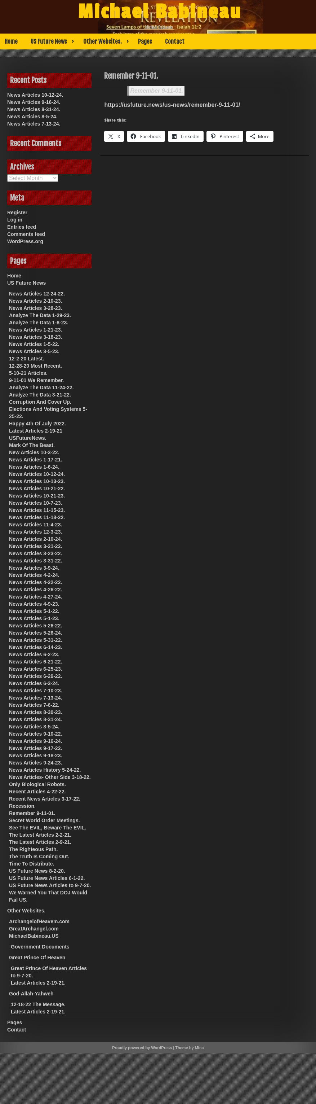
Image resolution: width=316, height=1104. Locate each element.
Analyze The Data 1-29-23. (40, 315)
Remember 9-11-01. (156, 91)
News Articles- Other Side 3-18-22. (50, 777)
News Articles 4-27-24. (35, 597)
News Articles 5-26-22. (35, 625)
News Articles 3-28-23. (35, 308)
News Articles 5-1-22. (34, 611)
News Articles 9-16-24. (33, 102)
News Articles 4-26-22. (35, 589)
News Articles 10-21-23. (37, 496)
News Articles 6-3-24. (34, 683)
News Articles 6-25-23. (35, 669)
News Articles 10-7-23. (35, 503)
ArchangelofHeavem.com (39, 921)
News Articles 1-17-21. (35, 460)
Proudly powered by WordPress (142, 1048)
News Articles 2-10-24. (35, 539)
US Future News (49, 41)
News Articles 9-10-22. (35, 734)
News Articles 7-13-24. (33, 124)
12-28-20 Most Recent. (35, 366)
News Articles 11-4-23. (35, 524)
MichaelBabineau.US (34, 936)
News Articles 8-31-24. (33, 109)
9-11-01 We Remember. (36, 380)
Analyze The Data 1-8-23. (38, 322)
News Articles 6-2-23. (34, 654)
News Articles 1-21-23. (35, 330)
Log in (14, 220)
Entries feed (21, 227)
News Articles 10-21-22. (37, 488)
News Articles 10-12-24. (35, 95)
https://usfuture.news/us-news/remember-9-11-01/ (172, 105)
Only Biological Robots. (37, 784)
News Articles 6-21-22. (35, 662)
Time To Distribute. (31, 864)
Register (17, 212)
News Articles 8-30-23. (35, 712)
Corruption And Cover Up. (40, 402)
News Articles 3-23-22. (35, 553)
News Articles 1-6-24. (34, 467)
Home (11, 41)
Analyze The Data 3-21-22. (40, 395)
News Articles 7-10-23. (35, 690)
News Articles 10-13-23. (37, 481)
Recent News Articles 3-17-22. (44, 799)
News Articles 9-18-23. (35, 755)
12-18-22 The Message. (38, 1004)
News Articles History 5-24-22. (45, 770)
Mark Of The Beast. (32, 445)
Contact (174, 41)
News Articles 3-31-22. (35, 561)
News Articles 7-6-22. (34, 705)
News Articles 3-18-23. (35, 337)
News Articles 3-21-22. (35, 546)
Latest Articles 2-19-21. (38, 983)
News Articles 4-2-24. (34, 575)
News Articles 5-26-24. (35, 633)
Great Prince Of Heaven (37, 957)
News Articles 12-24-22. (37, 294)
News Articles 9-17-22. (35, 748)
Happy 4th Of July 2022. (37, 423)
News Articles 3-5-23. (34, 351)
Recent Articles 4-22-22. (37, 791)
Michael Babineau (159, 12)
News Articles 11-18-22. (37, 517)
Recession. (22, 806)
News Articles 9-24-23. (35, 763)
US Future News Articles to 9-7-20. (50, 885)
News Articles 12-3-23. (35, 532)
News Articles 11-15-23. (37, 510)
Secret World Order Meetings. (44, 820)
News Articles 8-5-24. (32, 116)
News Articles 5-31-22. (35, 640)
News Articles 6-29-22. (35, 676)
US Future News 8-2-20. (37, 871)
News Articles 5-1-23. (34, 618)
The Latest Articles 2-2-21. (40, 835)
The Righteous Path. (33, 849)
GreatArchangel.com (34, 929)
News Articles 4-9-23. (34, 604)
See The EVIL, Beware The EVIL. (47, 828)
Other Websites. (102, 41)
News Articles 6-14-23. (35, 647)
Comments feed (26, 234)
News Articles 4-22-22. (35, 582)
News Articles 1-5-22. (34, 344)
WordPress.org (25, 241)
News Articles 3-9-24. (34, 568)
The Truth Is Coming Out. (39, 856)
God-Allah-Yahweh (31, 993)
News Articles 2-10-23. (35, 301)
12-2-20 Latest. (26, 359)
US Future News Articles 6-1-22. (47, 878)
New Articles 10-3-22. (34, 452)
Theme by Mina (189, 1048)
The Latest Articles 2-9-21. (40, 842)
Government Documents (40, 947)
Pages (145, 41)
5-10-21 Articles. (28, 373)
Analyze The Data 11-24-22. (41, 387)
